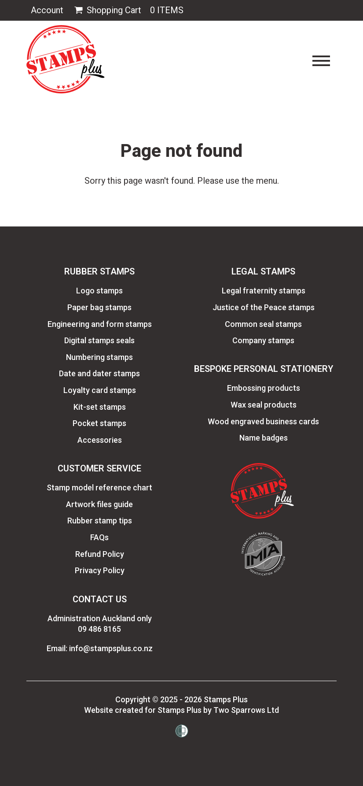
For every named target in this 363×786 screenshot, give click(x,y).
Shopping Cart (106, 10)
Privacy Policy (100, 570)
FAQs (99, 537)
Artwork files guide (99, 504)
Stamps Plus (226, 699)
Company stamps (263, 340)
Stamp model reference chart (99, 487)
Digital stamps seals (99, 340)
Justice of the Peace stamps (264, 307)
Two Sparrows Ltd (246, 710)
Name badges (263, 437)
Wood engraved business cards (263, 421)
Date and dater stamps (99, 373)
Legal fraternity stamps (263, 290)
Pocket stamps (99, 423)
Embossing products (263, 388)
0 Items (166, 10)
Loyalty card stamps (99, 390)
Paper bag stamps (99, 307)
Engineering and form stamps (100, 324)
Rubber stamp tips (99, 520)
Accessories (99, 440)
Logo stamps (99, 290)
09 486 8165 (99, 629)
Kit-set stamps (99, 407)
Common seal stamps (263, 324)
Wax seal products (264, 404)
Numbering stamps (99, 357)
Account (47, 10)
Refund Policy (99, 554)
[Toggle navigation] (321, 61)
